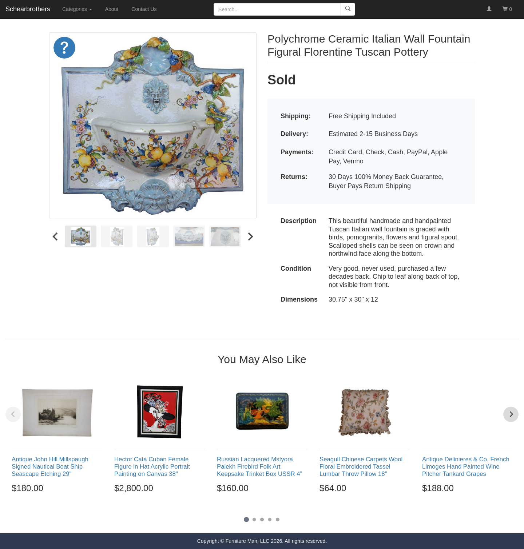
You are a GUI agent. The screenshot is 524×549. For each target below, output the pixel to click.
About (112, 9)
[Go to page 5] (277, 519)
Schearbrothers (27, 9)
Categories (77, 9)
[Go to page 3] (262, 519)
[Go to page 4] (270, 519)
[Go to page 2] (254, 519)
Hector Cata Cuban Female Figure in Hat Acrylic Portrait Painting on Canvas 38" (152, 466)
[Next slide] (250, 236)
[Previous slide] (13, 414)
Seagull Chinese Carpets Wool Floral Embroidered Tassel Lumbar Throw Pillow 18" (360, 466)
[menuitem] (80, 236)
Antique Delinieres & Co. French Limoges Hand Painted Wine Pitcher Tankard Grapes (465, 466)
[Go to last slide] (55, 236)
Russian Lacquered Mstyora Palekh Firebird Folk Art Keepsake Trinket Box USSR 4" (259, 466)
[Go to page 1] (246, 519)
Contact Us (143, 9)
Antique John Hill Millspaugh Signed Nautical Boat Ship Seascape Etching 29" (50, 466)
